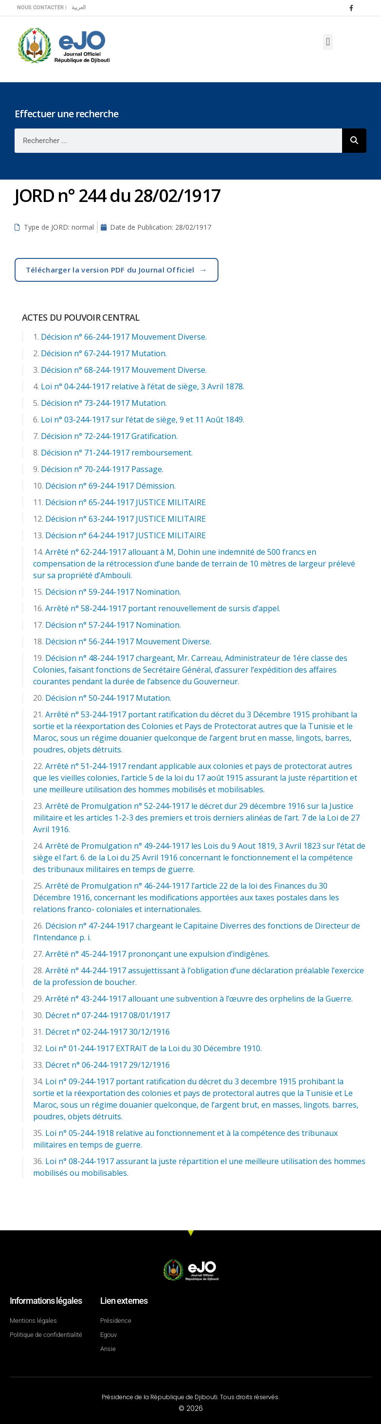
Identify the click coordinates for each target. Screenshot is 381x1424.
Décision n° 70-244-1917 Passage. (102, 469)
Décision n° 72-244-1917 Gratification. (109, 436)
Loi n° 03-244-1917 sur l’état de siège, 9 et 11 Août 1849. (142, 419)
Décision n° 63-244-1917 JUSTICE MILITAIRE (125, 518)
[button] (327, 42)
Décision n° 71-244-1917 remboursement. (117, 452)
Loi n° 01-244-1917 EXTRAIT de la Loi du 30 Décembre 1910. (153, 1048)
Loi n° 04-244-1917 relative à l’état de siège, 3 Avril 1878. (142, 386)
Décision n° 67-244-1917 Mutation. (104, 353)
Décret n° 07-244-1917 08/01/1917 (107, 1015)
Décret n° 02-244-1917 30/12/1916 (107, 1031)
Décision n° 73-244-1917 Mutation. (104, 403)
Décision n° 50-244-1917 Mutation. (108, 698)
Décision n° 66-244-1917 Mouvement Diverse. (124, 336)
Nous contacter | (42, 7)
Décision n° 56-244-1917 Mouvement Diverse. (128, 641)
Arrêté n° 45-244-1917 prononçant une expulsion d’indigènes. (157, 954)
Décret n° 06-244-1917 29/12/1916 (107, 1064)
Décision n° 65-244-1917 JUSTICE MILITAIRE (125, 502)
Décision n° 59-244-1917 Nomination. (113, 591)
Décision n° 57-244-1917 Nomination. (113, 625)
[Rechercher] (354, 140)
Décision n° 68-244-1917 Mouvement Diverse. (124, 370)
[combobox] (178, 140)
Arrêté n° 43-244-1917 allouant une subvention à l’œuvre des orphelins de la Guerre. (199, 998)
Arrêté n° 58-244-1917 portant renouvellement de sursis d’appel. (162, 608)
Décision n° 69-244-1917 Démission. (110, 485)
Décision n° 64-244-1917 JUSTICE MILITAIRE (125, 535)
